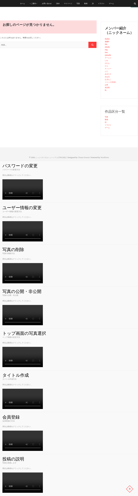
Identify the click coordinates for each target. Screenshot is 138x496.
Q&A (58, 3)
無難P (107, 42)
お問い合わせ (47, 3)
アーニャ (108, 58)
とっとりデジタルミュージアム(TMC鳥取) (50, 157)
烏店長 (107, 87)
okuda (107, 47)
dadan (107, 39)
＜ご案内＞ (33, 3)
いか (106, 60)
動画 (85, 3)
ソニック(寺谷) (110, 82)
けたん (107, 63)
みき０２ (108, 74)
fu (105, 90)
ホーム (22, 3)
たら (106, 66)
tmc (106, 52)
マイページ (68, 3)
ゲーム (111, 3)
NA (106, 44)
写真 (78, 3)
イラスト (101, 3)
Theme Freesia (84, 157)
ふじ (106, 71)
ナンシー (108, 69)
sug (106, 50)
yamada (108, 55)
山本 (106, 85)
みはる (107, 77)
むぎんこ (108, 79)
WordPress (105, 157)
